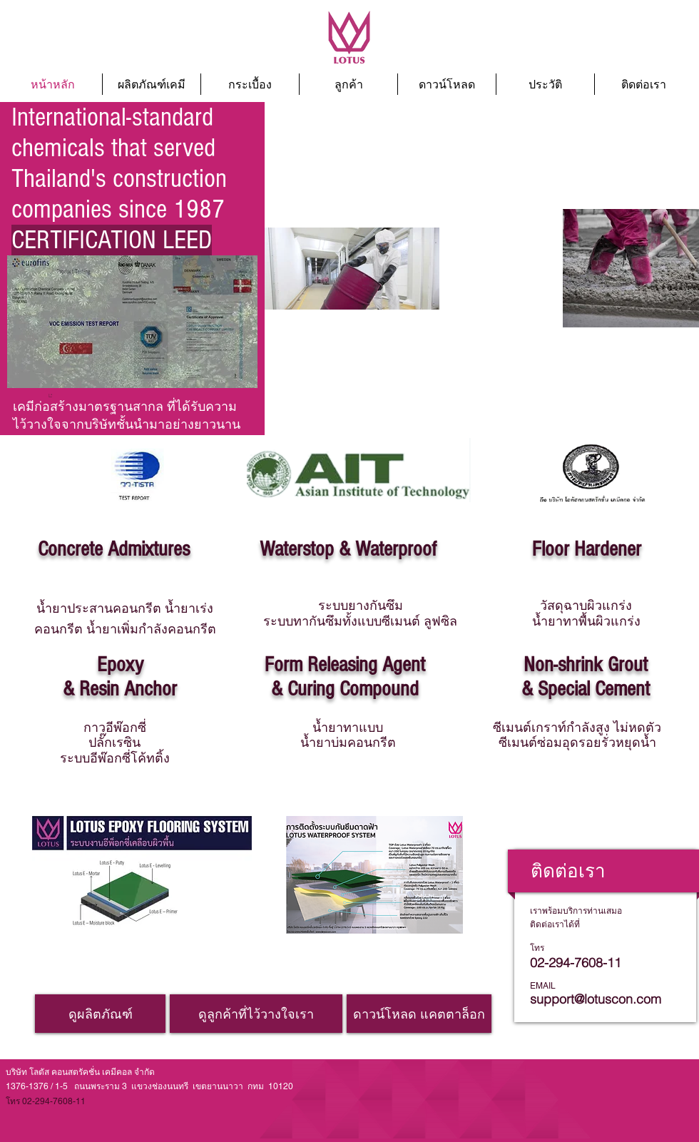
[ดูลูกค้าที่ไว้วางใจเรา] (256, 1013)
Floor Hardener (586, 549)
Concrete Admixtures (114, 549)
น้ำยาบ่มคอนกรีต (348, 742)
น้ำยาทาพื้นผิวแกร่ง (586, 621)
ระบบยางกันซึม (360, 605)
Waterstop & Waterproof (348, 549)
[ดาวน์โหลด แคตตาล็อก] (419, 1013)
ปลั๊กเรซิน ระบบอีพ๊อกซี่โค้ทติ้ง (115, 750)
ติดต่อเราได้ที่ (555, 924)
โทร (537, 948)
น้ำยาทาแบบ (347, 727)
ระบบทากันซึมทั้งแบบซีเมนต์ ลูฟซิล (360, 621)
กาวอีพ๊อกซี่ (114, 727)
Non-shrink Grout (586, 665)
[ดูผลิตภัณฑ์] (100, 1013)
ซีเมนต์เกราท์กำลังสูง (577, 727)
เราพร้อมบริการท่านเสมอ (576, 911)
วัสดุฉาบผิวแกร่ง (586, 605)
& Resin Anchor (120, 689)
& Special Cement (585, 689)
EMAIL (543, 986)
